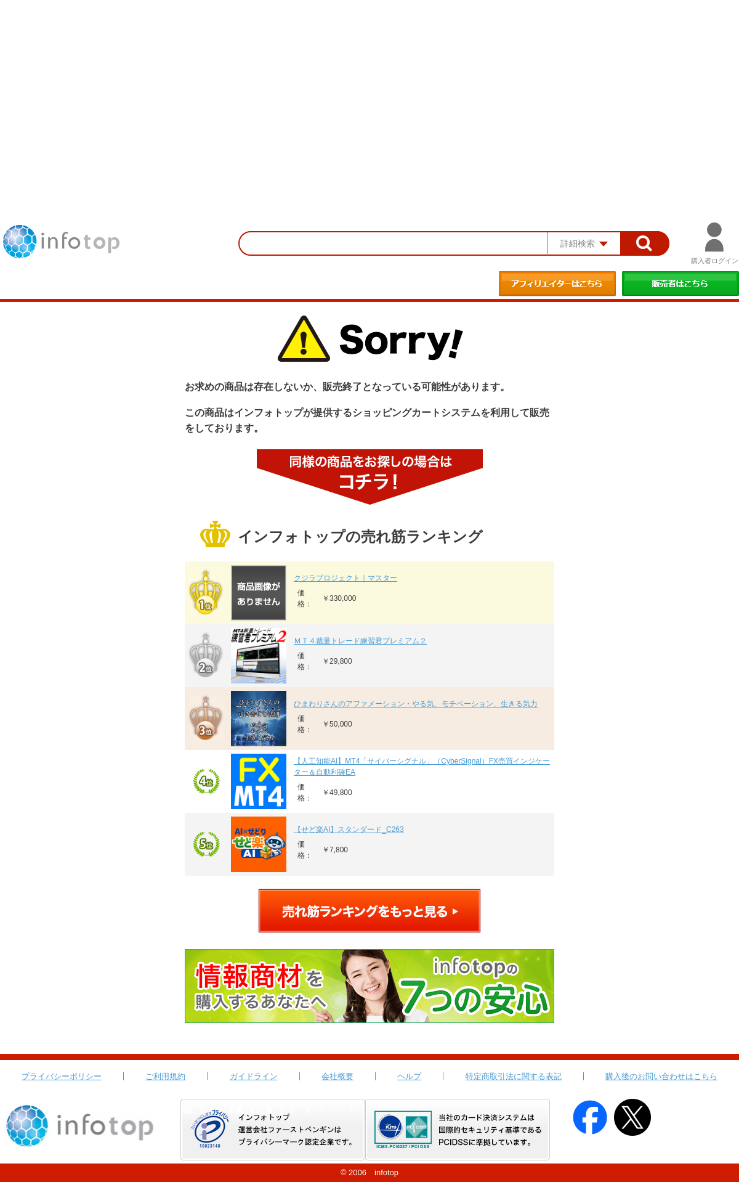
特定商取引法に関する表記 (514, 1076)
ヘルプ (409, 1076)
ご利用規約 (165, 1076)
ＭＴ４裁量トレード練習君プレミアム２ (360, 641)
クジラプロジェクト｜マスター (345, 578)
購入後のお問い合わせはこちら (661, 1076)
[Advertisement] (369, 92)
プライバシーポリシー (62, 1076)
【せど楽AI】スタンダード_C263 (349, 829)
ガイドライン (254, 1076)
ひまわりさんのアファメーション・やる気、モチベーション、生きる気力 (416, 703)
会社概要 (337, 1076)
